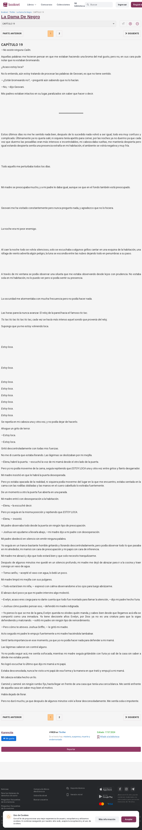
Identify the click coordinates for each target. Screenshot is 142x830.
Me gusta (8, 738)
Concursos (46, 4)
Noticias (5, 789)
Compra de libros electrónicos (41, 790)
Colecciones (63, 4)
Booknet (4, 12)
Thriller (12, 12)
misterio (67, 736)
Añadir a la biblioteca (109, 736)
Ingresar (122, 4)
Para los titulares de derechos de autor (10, 794)
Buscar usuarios (41, 800)
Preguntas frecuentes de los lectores (10, 801)
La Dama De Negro (24, 12)
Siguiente (132, 33)
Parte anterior (12, 33)
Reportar (71, 749)
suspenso (76, 736)
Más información (107, 819)
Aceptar (129, 819)
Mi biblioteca (79, 4)
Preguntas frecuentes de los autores (10, 807)
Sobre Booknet (40, 795)
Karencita (7, 732)
